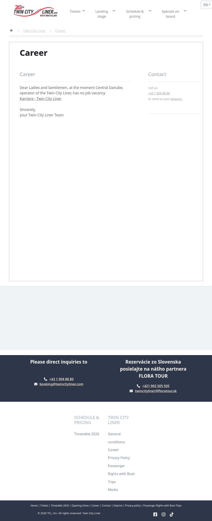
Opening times (80, 505)
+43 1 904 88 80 (159, 93)
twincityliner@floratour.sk (156, 391)
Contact (106, 505)
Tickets (44, 505)
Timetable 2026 (86, 434)
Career (60, 30)
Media (113, 489)
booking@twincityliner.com (61, 384)
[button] (77, 11)
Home (33, 505)
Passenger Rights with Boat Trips (121, 474)
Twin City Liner (34, 30)
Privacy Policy (119, 457)
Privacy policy (133, 505)
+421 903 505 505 (155, 386)
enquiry (176, 99)
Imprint (117, 505)
